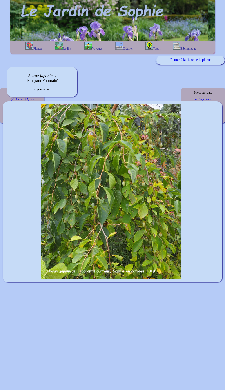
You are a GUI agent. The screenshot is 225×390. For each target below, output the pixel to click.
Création (124, 46)
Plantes (33, 46)
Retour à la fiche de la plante (190, 60)
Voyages (93, 46)
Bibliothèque (184, 46)
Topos (153, 46)
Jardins (63, 46)
